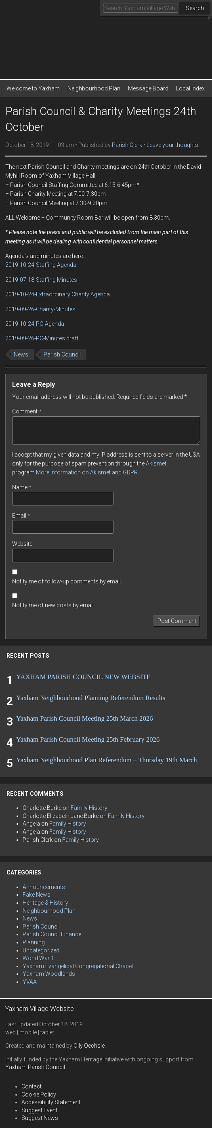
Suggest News (39, 1118)
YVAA (30, 982)
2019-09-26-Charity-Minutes (40, 309)
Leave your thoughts (172, 145)
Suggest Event (39, 1110)
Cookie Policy (38, 1094)
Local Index (190, 88)
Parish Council (62, 354)
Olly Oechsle (89, 1045)
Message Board (148, 88)
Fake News (36, 894)
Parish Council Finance (52, 934)
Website (22, 544)
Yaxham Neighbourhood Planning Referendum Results (90, 698)
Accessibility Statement (50, 1102)
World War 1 (38, 958)
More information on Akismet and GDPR (87, 472)
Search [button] (195, 8)
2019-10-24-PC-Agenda (34, 324)
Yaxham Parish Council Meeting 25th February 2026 (88, 739)
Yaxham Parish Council (35, 1067)
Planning (34, 942)
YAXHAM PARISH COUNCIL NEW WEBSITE (83, 677)
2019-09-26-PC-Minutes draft (41, 338)
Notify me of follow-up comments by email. (67, 581)
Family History (89, 808)
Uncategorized (41, 950)
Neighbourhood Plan (93, 88)
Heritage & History (45, 902)
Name (21, 487)
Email (21, 515)
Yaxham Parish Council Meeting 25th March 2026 (84, 718)
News (21, 354)
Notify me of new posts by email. (53, 605)
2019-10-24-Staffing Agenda (40, 265)
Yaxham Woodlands (49, 974)
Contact (31, 1086)
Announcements (44, 887)
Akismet (156, 463)
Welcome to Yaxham (33, 88)
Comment (27, 411)
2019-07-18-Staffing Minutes (41, 280)
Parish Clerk (127, 145)
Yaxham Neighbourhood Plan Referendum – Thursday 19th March (106, 760)
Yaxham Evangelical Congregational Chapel (78, 966)
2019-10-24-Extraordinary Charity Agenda (57, 294)
